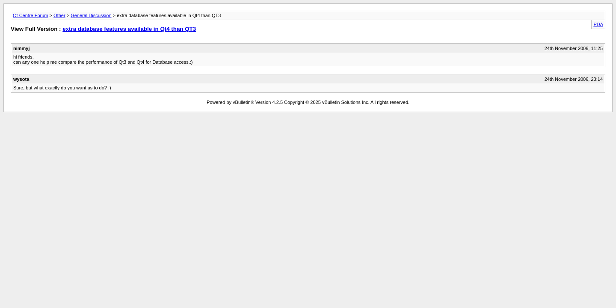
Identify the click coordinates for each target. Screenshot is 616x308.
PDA (598, 24)
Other (59, 15)
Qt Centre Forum (30, 15)
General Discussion (91, 15)
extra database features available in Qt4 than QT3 (129, 29)
